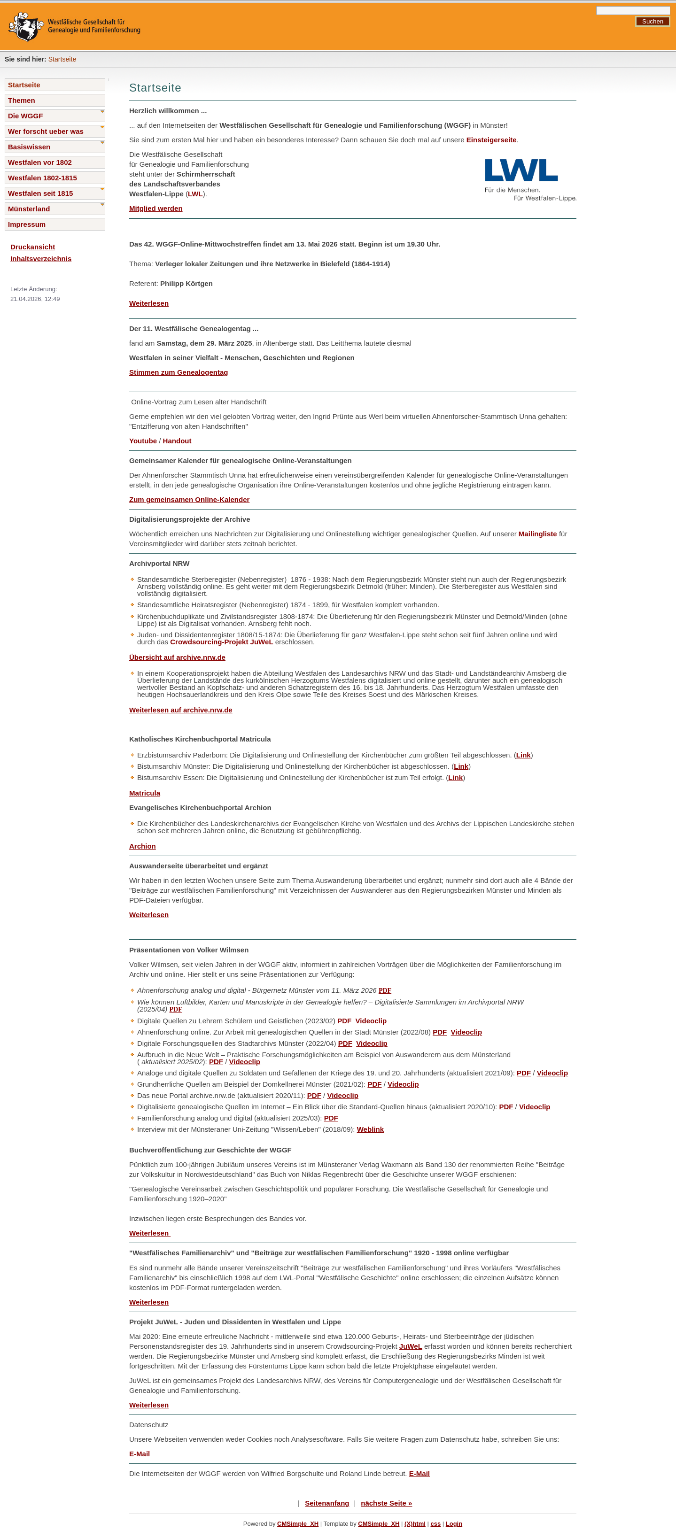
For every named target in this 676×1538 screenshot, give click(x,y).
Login (454, 1523)
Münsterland (29, 209)
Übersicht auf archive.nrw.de (177, 657)
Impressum (27, 224)
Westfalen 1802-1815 (42, 178)
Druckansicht (32, 247)
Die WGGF (25, 116)
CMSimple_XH (298, 1523)
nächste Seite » (386, 1503)
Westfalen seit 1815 (40, 193)
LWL (195, 194)
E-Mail (139, 1454)
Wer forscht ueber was (46, 131)
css (435, 1523)
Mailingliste (538, 534)
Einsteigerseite (491, 140)
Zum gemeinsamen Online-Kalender (189, 499)
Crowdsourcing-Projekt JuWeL (221, 642)
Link (523, 755)
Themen (21, 100)
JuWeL (410, 1346)
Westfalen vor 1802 (40, 162)
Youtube (143, 441)
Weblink (370, 1129)
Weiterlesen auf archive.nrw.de (181, 710)
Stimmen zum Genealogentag (178, 372)
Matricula (144, 793)
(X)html (415, 1523)
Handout (177, 441)
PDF (385, 990)
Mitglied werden (156, 208)
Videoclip (371, 1021)
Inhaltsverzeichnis (40, 259)
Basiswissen (29, 147)
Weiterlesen (149, 303)
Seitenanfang (327, 1503)
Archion (142, 846)
